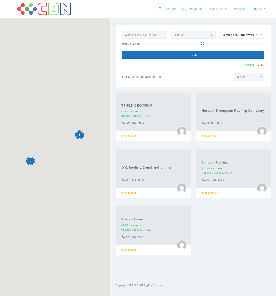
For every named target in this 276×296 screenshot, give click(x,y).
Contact (171, 8)
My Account (241, 8)
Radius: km (131, 43)
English (258, 8)
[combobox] (241, 35)
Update (193, 55)
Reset (250, 64)
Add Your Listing (192, 8)
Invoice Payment (218, 8)
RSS (261, 64)
